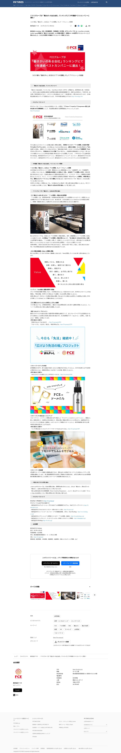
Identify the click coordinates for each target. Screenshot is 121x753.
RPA (69, 625)
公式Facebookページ (89, 721)
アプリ (34, 5)
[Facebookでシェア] (78, 26)
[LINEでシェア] (81, 26)
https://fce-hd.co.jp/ (48, 520)
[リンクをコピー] (89, 26)
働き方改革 (85, 625)
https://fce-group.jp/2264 (67, 374)
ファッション (55, 5)
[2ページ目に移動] (90, 586)
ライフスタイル (65, 5)
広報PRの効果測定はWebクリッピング (41, 733)
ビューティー (47, 5)
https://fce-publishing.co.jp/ (77, 516)
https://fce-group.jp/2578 (66, 324)
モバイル (28, 5)
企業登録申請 (94, 2)
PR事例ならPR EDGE (63, 727)
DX (61, 629)
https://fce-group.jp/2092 (55, 322)
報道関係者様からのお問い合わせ (54, 748)
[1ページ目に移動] (89, 586)
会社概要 (15, 748)
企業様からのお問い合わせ (70, 748)
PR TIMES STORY (36, 721)
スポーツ (85, 5)
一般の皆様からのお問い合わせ (85, 748)
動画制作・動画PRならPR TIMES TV (41, 724)
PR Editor (35, 736)
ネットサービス (75, 621)
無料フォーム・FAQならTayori (66, 724)
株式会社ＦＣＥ (34, 656)
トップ (15, 656)
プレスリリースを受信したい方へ (21, 729)
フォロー (17, 690)
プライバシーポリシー (24, 748)
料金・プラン (16, 726)
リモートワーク (58, 633)
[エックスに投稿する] (75, 26)
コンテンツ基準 (35, 748)
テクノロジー (20, 5)
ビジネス (73, 5)
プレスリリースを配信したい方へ (21, 732)
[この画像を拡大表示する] (37, 596)
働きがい (76, 625)
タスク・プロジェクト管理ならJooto (67, 721)
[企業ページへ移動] (18, 674)
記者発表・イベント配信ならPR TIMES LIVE (42, 727)
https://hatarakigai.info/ (77, 96)
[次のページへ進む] (94, 595)
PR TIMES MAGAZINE (37, 730)
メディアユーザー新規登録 (70, 563)
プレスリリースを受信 (83, 2)
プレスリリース (24, 656)
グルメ (79, 5)
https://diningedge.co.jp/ (80, 518)
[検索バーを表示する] (107, 2)
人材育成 (76, 629)
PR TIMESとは (16, 723)
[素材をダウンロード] (86, 26)
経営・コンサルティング (61, 621)
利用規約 (43, 748)
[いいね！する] (70, 26)
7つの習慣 (63, 625)
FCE (55, 625)
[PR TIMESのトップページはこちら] (32, 2)
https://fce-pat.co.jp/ (69, 509)
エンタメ (39, 5)
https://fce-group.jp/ (35, 110)
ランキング (68, 629)
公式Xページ (87, 728)
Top (14, 5)
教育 (55, 629)
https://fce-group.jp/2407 (74, 428)
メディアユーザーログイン (50, 563)
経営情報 (56, 616)
